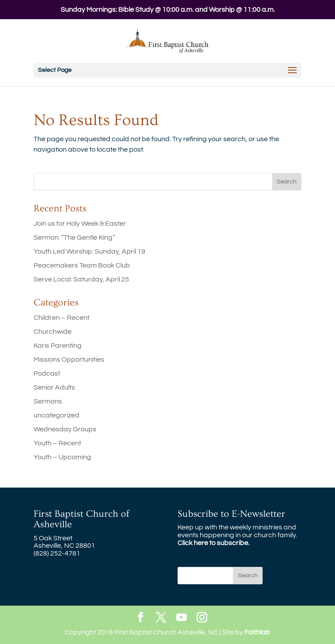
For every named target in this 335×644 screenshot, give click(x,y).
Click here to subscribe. (214, 542)
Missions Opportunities (69, 359)
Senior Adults (54, 387)
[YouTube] (181, 618)
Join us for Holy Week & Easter (80, 223)
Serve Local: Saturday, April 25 (81, 279)
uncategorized (56, 415)
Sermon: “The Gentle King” (74, 237)
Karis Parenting (58, 345)
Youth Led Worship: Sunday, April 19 (89, 251)
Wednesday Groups (65, 429)
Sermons (48, 401)
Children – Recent (61, 317)
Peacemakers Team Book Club (82, 265)
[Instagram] (202, 618)
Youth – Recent (57, 443)
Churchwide (53, 331)
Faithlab (257, 632)
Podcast (47, 373)
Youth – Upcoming (62, 457)
